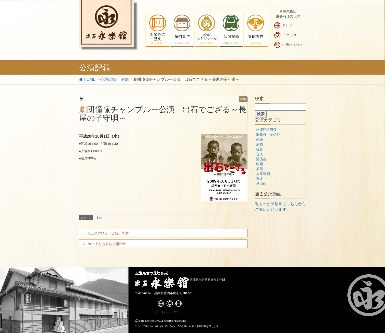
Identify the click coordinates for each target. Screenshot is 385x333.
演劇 (243, 99)
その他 (261, 184)
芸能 (259, 169)
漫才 (259, 179)
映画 (259, 164)
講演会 (261, 159)
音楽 (259, 154)
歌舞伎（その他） (270, 134)
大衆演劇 (263, 174)
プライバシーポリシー (170, 312)
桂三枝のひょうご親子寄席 (108, 233)
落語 (259, 139)
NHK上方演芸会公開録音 (106, 244)
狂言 (259, 149)
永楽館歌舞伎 (266, 130)
